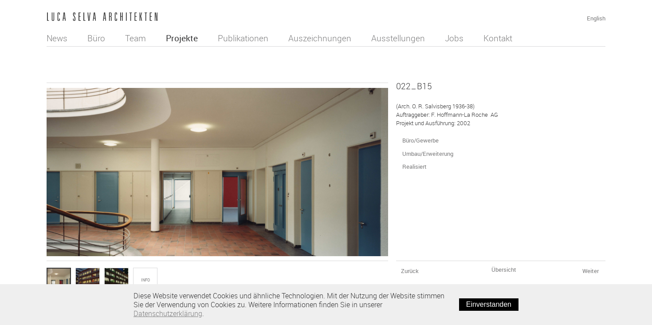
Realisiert (417, 166)
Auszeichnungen (319, 38)
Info (145, 280)
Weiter (592, 271)
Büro (96, 38)
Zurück (409, 271)
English (596, 18)
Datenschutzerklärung (168, 313)
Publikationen (243, 38)
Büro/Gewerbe (423, 140)
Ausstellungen (398, 38)
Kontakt (497, 38)
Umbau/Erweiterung (430, 154)
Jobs (454, 38)
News (57, 38)
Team (135, 38)
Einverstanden (488, 304)
